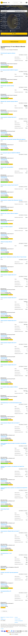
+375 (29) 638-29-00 (4, 146)
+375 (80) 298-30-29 (4, 208)
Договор (16, 617)
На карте (25, 54)
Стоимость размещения (19, 620)
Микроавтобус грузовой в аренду (7, 85)
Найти (14, 33)
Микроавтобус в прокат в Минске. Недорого (9, 213)
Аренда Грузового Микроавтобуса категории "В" (10, 422)
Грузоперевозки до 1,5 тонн (6, 553)
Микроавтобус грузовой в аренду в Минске (9, 101)
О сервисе (2, 628)
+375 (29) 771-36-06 (4, 605)
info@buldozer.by (3, 619)
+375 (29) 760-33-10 (4, 568)
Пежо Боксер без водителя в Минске (8, 53)
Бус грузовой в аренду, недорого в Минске (9, 386)
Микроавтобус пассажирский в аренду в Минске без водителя (13, 139)
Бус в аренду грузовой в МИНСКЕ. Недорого (9, 69)
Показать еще (4, 611)
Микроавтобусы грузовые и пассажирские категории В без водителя (12, 467)
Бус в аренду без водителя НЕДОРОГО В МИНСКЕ (10, 152)
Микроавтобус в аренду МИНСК (7, 167)
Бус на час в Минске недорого (7, 226)
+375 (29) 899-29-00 (4, 133)
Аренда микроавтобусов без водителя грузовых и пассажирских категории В (13, 444)
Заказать (10, 82)
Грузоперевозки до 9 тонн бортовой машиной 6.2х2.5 (11, 402)
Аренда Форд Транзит (5, 509)
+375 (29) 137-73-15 (4, 604)
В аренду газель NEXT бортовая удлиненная (9, 572)
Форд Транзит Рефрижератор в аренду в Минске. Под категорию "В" (13, 257)
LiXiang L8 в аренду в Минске (6, 241)
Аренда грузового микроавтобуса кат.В (8, 117)
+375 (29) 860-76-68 (4, 417)
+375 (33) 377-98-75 (4, 460)
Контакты (16, 622)
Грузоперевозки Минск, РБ (6, 591)
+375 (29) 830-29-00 (4, 64)
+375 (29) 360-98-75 (4, 459)
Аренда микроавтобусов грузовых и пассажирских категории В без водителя (14, 488)
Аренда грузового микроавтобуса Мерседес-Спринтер (11, 200)
